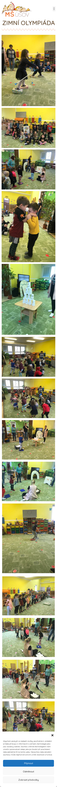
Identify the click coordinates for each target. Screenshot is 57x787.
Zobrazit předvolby (28, 779)
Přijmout (28, 763)
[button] (52, 735)
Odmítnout (28, 771)
